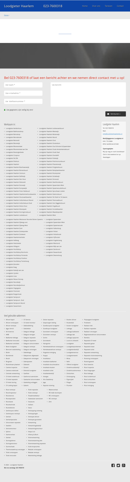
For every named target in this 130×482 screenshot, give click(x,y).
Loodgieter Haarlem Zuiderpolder (17, 231)
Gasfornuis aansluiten (31, 376)
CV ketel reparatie (12, 379)
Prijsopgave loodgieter (91, 320)
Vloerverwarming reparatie (37, 443)
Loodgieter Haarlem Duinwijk (15, 185)
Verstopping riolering (35, 411)
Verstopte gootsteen (35, 420)
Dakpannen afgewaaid (31, 355)
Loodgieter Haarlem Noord (48, 137)
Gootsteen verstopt (49, 334)
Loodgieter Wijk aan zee (54, 246)
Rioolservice (10, 396)
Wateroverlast (53, 390)
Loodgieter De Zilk (12, 158)
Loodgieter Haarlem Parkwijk (48, 158)
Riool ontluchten (89, 379)
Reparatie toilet (89, 349)
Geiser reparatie (48, 320)
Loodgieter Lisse (11, 276)
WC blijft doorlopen (55, 393)
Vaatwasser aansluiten (35, 399)
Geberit (26, 385)
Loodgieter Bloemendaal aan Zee (17, 149)
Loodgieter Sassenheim (13, 306)
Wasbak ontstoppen (34, 449)
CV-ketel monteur (29, 323)
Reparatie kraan (89, 347)
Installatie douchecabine (51, 364)
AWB (7, 334)
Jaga (44, 382)
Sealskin (8, 426)
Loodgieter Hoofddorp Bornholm (17, 252)
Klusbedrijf (70, 323)
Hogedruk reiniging (49, 352)
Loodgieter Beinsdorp (13, 134)
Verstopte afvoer (33, 417)
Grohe (45, 338)
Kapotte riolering (48, 385)
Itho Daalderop (48, 379)
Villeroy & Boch (33, 434)
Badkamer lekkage (12, 338)
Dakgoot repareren (30, 340)
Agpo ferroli (10, 328)
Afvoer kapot (10, 320)
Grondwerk (47, 340)
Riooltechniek (10, 405)
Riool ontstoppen (90, 382)
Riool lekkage (88, 373)
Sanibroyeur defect (12, 411)
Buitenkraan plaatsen (13, 364)
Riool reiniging (89, 385)
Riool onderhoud (90, 376)
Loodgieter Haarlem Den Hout (16, 179)
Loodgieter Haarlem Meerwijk (49, 131)
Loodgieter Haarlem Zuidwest (15, 234)
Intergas (45, 376)
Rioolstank (9, 402)
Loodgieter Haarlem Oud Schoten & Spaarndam (55, 146)
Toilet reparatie (33, 390)
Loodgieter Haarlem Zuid (14, 228)
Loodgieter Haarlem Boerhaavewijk (17, 167)
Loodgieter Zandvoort (53, 249)
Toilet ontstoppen (12, 452)
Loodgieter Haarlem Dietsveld (16, 182)
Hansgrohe (46, 343)
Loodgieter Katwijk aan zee (15, 270)
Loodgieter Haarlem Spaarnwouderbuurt (52, 188)
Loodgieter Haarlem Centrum (15, 173)
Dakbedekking (28, 326)
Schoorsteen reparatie (13, 422)
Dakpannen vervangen (31, 358)
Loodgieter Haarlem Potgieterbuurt (50, 167)
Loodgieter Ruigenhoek (13, 294)
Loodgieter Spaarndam (53, 219)
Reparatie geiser (89, 343)
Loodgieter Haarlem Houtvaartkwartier (18, 197)
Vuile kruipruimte (34, 446)
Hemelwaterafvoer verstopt (52, 349)
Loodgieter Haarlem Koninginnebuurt (18, 212)
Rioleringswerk (89, 361)
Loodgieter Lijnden (12, 273)
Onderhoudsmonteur (74, 370)
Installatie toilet (48, 370)
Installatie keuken (49, 367)
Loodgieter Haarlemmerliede (15, 237)
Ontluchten (70, 373)
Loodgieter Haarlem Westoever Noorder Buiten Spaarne (24, 219)
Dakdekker (27, 328)
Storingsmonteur (11, 443)
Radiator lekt (88, 326)
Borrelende (9, 355)
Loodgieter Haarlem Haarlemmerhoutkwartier (21, 194)
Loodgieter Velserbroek (53, 234)
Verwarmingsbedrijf (34, 426)
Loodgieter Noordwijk (13, 282)
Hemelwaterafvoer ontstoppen (53, 347)
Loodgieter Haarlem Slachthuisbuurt (51, 182)
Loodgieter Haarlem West (47, 215)
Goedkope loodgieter (50, 328)
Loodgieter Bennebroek (14, 137)
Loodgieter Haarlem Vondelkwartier (51, 209)
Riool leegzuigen (89, 370)
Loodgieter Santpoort (13, 297)
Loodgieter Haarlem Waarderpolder (50, 212)
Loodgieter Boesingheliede (15, 152)
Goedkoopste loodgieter (51, 326)
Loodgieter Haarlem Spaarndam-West (51, 185)
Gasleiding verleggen (30, 382)
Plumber (69, 385)
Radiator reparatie (90, 328)
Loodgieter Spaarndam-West (55, 222)
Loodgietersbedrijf (73, 349)
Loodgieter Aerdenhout (13, 128)
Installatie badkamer (50, 361)
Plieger (69, 382)
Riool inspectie (89, 367)
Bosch (8, 358)
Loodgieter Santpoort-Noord (15, 303)
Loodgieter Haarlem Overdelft (49, 155)
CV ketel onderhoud (12, 376)
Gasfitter (26, 373)
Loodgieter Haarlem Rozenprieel (49, 173)
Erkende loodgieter (30, 370)
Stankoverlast (10, 434)
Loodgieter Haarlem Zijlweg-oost (16, 222)
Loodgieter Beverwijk (13, 143)
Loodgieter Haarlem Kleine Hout (16, 206)
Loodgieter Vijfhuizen (53, 237)
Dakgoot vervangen (30, 349)
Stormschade (10, 446)
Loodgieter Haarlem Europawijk (16, 188)
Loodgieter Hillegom (12, 246)
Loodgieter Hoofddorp (13, 249)
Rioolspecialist (10, 399)
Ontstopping (71, 376)
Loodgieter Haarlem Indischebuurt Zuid (19, 203)
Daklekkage (27, 352)
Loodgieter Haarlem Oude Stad (49, 152)
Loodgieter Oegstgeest (13, 288)
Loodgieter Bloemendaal (14, 146)
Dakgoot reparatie (30, 338)
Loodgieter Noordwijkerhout (15, 285)
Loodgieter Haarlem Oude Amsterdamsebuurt (54, 149)
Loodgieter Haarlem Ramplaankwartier (52, 170)
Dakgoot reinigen (29, 334)
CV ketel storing (11, 382)
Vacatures (31, 402)
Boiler (8, 352)
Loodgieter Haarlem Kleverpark (16, 209)
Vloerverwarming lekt (35, 440)
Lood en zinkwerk (72, 340)
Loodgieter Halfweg (12, 240)
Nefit (68, 361)
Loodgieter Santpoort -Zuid (15, 300)
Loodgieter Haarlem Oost (47, 140)
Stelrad (8, 437)
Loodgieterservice (72, 352)
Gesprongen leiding (49, 323)
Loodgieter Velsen (52, 231)
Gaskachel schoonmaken (32, 379)
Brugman (9, 361)
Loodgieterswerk (72, 355)
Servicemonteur (11, 428)
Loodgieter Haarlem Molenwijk (49, 134)
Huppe (45, 355)
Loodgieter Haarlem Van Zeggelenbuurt (52, 203)
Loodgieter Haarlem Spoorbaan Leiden (52, 191)
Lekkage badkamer (73, 332)
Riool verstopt (10, 390)
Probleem (87, 323)
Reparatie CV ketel (90, 340)
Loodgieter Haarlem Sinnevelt (49, 179)
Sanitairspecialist (11, 420)
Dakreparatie (28, 361)
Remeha (86, 338)
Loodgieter (70, 343)
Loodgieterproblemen (74, 347)
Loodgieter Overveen (13, 291)
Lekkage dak (71, 334)
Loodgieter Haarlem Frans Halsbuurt (18, 191)
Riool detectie (88, 364)
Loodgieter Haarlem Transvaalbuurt (50, 200)
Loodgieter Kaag (11, 267)
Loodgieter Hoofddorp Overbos (16, 258)
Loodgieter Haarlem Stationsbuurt (50, 194)
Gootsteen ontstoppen (50, 332)
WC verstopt (53, 399)
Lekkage (69, 328)
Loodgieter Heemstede (13, 243)
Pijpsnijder (70, 379)
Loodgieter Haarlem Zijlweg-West (17, 225)
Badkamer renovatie (12, 340)
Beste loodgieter (11, 347)
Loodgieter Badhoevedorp (14, 131)
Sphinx (8, 432)
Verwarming (32, 422)
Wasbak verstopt (33, 452)
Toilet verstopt (33, 393)
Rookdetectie (10, 408)
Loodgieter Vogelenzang (54, 240)
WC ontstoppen (54, 396)
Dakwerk (26, 364)
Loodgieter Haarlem (19, 6)
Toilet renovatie (11, 455)
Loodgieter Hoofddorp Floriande (17, 255)
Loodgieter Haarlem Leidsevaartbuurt (51, 128)
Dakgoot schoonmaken (31, 343)
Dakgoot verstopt (29, 347)
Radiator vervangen (90, 332)
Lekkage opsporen (73, 338)
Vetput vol (31, 432)
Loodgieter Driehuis (12, 161)
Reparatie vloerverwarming (93, 355)
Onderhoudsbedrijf (73, 367)
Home (6, 15)
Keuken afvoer (71, 320)
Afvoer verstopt (11, 326)
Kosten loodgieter (72, 326)
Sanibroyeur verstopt (13, 413)
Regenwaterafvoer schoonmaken (95, 334)
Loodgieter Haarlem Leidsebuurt (16, 215)
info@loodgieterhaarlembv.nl (112, 134)
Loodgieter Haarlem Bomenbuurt (17, 170)
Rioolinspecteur (11, 393)
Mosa (68, 358)
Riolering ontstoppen (91, 358)
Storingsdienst (10, 440)
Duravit (26, 367)
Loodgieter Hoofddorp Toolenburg (17, 261)
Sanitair (8, 417)
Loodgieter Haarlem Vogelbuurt (49, 206)
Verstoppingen (33, 413)
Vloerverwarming (33, 437)
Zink (50, 402)
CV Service (27, 320)
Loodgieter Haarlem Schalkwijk (49, 176)
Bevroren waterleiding (13, 349)
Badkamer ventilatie (12, 343)
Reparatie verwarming (91, 352)
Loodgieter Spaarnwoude (54, 225)
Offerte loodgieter (72, 364)
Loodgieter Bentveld (12, 140)
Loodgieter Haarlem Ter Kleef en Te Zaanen (53, 197)
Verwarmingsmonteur (35, 428)
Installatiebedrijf (48, 373)
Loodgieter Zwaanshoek (54, 252)
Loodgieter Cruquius (12, 155)
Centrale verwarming (13, 373)
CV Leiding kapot (11, 385)
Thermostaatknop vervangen (15, 449)
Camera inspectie (11, 367)
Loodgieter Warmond (53, 243)
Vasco (30, 408)
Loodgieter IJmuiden (12, 264)
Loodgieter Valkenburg (53, 228)
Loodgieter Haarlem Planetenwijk (50, 164)
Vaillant (30, 405)
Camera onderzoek (12, 370)
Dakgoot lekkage (29, 332)
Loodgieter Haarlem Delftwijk (15, 176)
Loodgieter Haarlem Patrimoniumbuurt (52, 161)
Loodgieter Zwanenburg (54, 255)
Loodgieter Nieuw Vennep (14, 279)
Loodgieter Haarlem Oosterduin (49, 143)
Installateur (47, 358)
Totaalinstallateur (33, 396)
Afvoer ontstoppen (12, 323)
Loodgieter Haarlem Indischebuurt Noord (19, 200)
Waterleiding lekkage (35, 455)
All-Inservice (10, 332)
